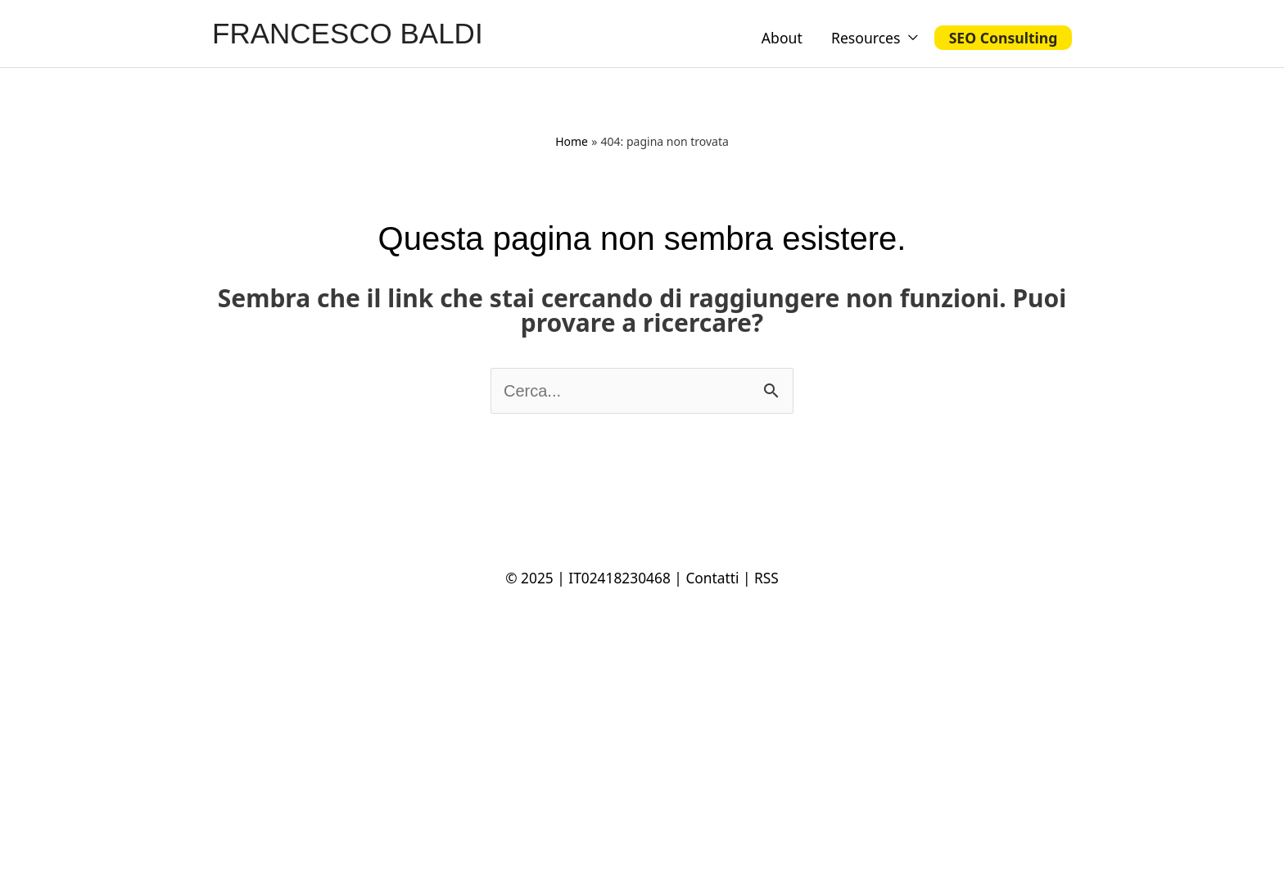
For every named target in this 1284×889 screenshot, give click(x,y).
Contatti (712, 577)
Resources (866, 38)
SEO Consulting (1003, 38)
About (782, 38)
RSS (766, 577)
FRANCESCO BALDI (347, 33)
